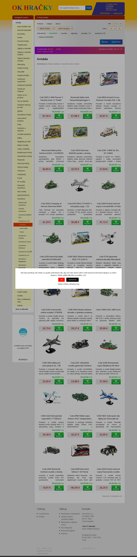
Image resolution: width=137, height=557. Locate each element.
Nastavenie (72, 280)
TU (78, 284)
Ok (62, 280)
